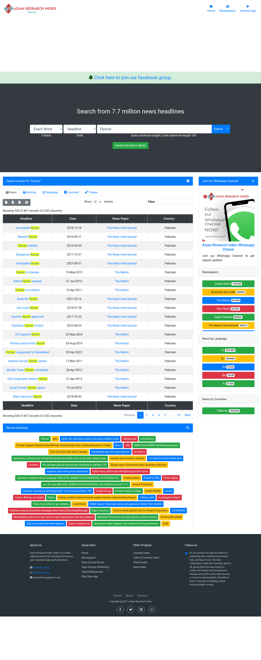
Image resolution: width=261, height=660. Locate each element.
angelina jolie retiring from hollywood (67, 514)
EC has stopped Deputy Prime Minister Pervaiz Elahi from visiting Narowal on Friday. (63, 488)
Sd (228, 367)
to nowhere (56, 312)
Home (85, 596)
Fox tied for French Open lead (165, 501)
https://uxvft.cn (100, 554)
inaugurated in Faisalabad (56, 391)
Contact (143, 639)
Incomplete (56, 228)
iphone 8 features (142, 527)
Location (33, 508)
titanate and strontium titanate (127, 501)
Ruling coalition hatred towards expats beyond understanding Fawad (97, 540)
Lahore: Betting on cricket (29, 540)
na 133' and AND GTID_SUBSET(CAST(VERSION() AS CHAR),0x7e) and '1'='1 (85, 527)
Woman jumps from (56, 382)
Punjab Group (103, 534)
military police (132, 521)
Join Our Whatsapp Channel (220, 181)
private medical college (128, 534)
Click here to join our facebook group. (133, 77)
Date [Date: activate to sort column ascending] (126, 218)
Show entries (98, 202)
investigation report (169, 540)
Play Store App (90, 620)
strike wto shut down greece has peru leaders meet (90, 482)
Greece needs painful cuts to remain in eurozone (140, 554)
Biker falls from (56, 435)
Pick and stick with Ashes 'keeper (68, 495)
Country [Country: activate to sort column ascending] (182, 218)
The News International (228, 325)
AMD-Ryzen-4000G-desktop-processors (156, 488)
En (228, 358)
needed (56, 254)
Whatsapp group (41, 616)
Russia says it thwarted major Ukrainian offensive (138, 508)
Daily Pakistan (228, 317)
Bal (228, 375)
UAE (127, 488)
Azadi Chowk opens (56, 427)
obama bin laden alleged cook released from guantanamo (126, 567)
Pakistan (228, 410)
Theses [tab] (91, 192)
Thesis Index (140, 605)
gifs (55, 482)
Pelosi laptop (170, 521)
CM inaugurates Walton (56, 418)
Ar (228, 383)
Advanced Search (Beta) (130, 145)
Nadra (51, 540)
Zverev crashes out (79, 567)
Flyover (35, 181)
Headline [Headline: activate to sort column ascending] (55, 218)
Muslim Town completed (56, 409)
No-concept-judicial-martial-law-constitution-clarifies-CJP (75, 508)
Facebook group (41, 611)
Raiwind (56, 241)
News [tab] (11, 192)
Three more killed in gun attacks (51, 547)
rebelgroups (129, 482)
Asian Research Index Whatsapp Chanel (228, 247)
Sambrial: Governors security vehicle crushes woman (127, 560)
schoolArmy (147, 482)
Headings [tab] (50, 192)
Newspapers (89, 601)
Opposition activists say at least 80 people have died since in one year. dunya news (59, 501)
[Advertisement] (130, 44)
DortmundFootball (171, 560)
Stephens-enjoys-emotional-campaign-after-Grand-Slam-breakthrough (49, 554)
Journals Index (141, 596)
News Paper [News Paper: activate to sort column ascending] (158, 218)
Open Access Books (93, 605)
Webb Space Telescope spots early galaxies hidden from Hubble (126, 547)
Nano (118, 488)
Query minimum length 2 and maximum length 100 (163, 135)
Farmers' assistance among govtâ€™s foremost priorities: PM (57, 534)
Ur (228, 350)
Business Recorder (228, 292)
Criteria (46, 135)
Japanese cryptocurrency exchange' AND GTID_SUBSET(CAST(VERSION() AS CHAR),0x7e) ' (68, 521)
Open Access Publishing (95, 610)
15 (178, 458)
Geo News (228, 308)
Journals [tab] (71, 192)
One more (56, 334)
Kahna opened (56, 303)
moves (168, 534)
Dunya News (228, 283)
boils (165, 567)
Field (80, 135)
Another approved (56, 347)
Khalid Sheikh (153, 534)
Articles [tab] (29, 192)
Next (188, 458)
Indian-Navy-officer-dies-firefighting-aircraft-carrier (120, 514)
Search (218, 129)
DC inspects (56, 373)
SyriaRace (139, 495)
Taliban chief (147, 540)
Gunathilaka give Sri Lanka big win (110, 495)
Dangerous (56, 267)
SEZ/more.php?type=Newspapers (45, 567)
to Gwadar (56, 294)
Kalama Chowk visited (56, 400)
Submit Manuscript (92, 615)
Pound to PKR (151, 521)
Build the (56, 320)
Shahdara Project (56, 360)
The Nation (159, 294)
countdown (79, 547)
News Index (139, 610)
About (129, 639)
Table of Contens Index (146, 601)
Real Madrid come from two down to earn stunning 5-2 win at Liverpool (53, 560)
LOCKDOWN (178, 554)
